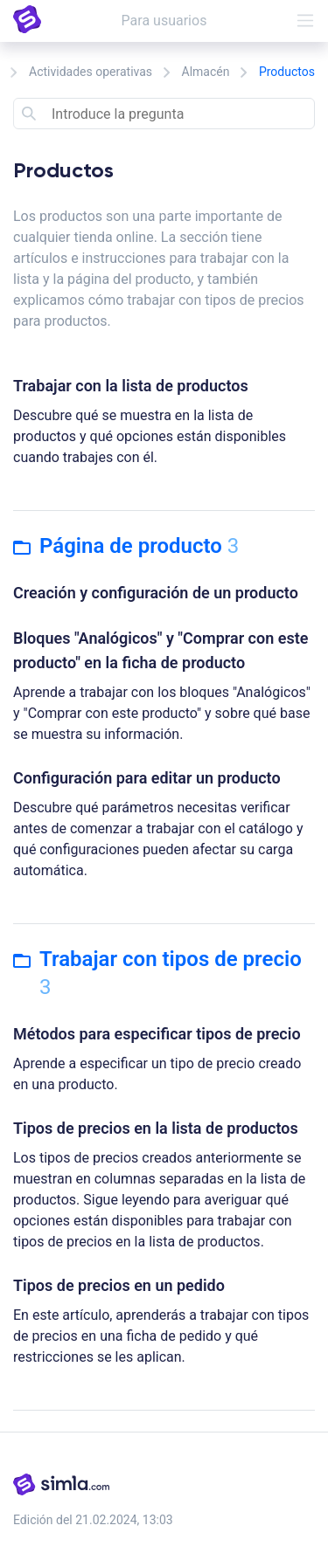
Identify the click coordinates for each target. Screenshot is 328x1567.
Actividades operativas (90, 72)
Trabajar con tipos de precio (157, 973)
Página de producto (126, 546)
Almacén (206, 72)
